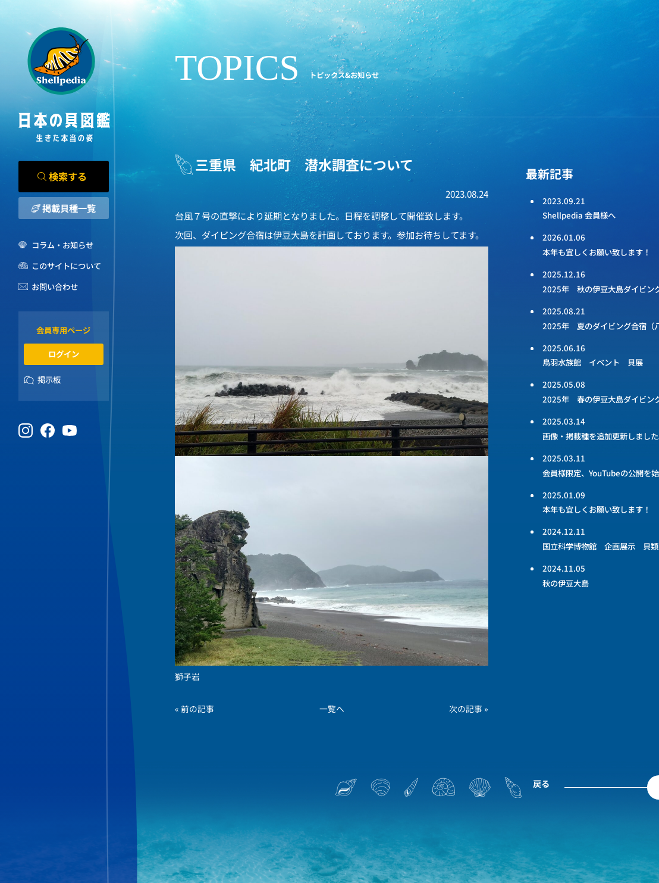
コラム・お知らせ (62, 245)
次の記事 (465, 708)
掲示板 (49, 379)
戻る (541, 783)
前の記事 (197, 708)
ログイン (63, 354)
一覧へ (331, 708)
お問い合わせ (55, 286)
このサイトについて (66, 266)
